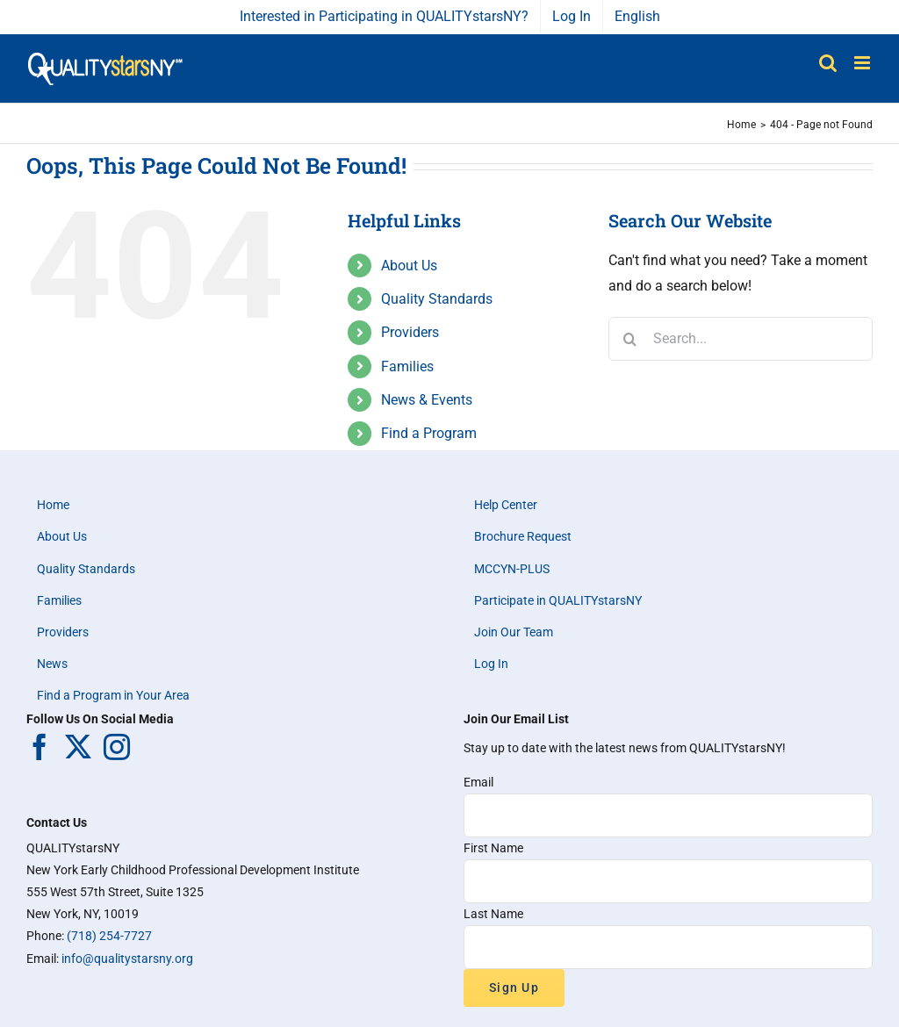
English (637, 16)
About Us (409, 265)
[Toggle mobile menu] (863, 63)
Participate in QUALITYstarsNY (558, 600)
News (52, 664)
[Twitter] (78, 747)
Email (478, 782)
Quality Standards (437, 299)
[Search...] (740, 339)
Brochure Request (523, 536)
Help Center (505, 505)
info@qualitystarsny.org (127, 959)
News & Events (426, 399)
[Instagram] (117, 747)
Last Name (493, 914)
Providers (410, 332)
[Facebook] (39, 747)
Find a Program (429, 433)
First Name (493, 848)
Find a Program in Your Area (113, 695)
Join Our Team (513, 632)
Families (407, 366)
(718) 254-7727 (109, 936)
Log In (491, 664)
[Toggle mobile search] (828, 63)
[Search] (630, 339)
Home (53, 505)
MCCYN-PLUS (512, 569)
